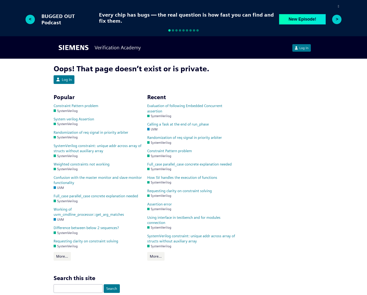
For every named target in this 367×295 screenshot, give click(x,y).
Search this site (74, 278)
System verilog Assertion (74, 119)
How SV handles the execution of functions (182, 177)
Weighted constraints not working (82, 164)
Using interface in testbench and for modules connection (183, 220)
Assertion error (159, 204)
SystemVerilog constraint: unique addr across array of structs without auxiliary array (97, 148)
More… (62, 256)
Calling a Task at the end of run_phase (178, 124)
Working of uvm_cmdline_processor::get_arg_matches (89, 212)
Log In (301, 48)
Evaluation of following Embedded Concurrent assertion (184, 108)
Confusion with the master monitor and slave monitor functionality (98, 180)
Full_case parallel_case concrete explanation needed (96, 196)
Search (111, 288)
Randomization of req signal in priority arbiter (91, 132)
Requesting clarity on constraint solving (86, 241)
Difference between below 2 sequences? (86, 228)
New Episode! (302, 19)
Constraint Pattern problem (76, 106)
